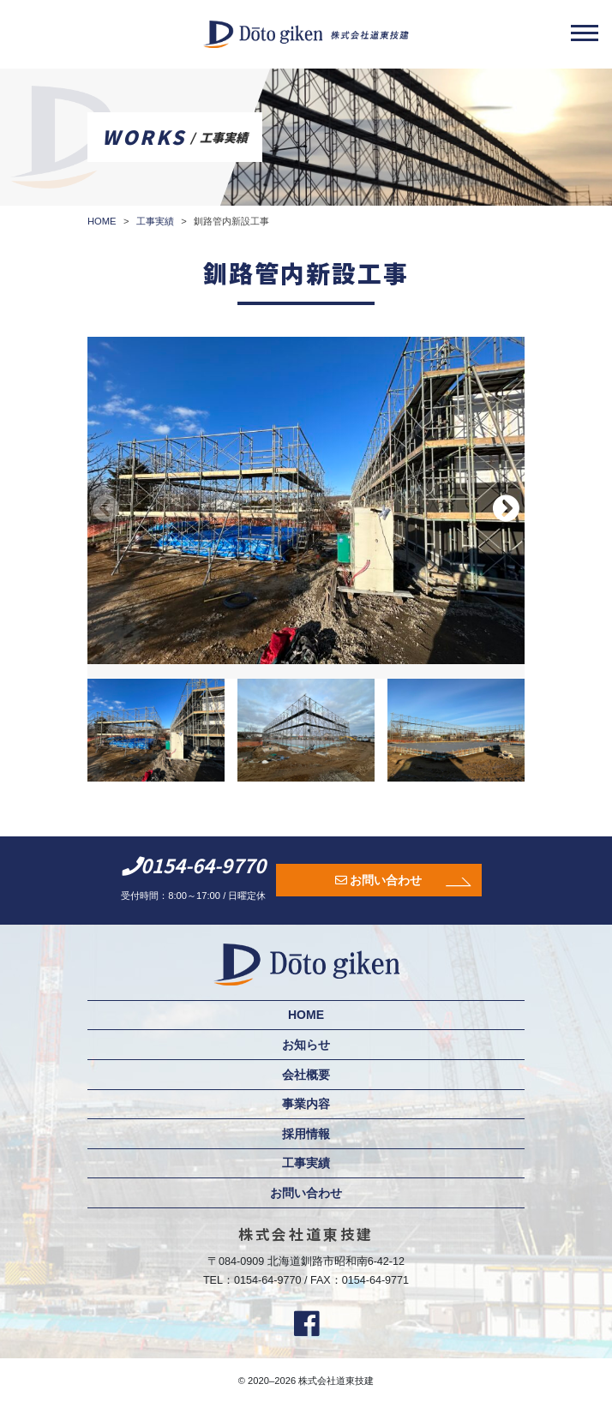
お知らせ (306, 1045)
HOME (306, 1015)
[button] (505, 508)
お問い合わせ (386, 880)
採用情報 (306, 1134)
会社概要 (306, 1074)
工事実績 (306, 1163)
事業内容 (306, 1104)
